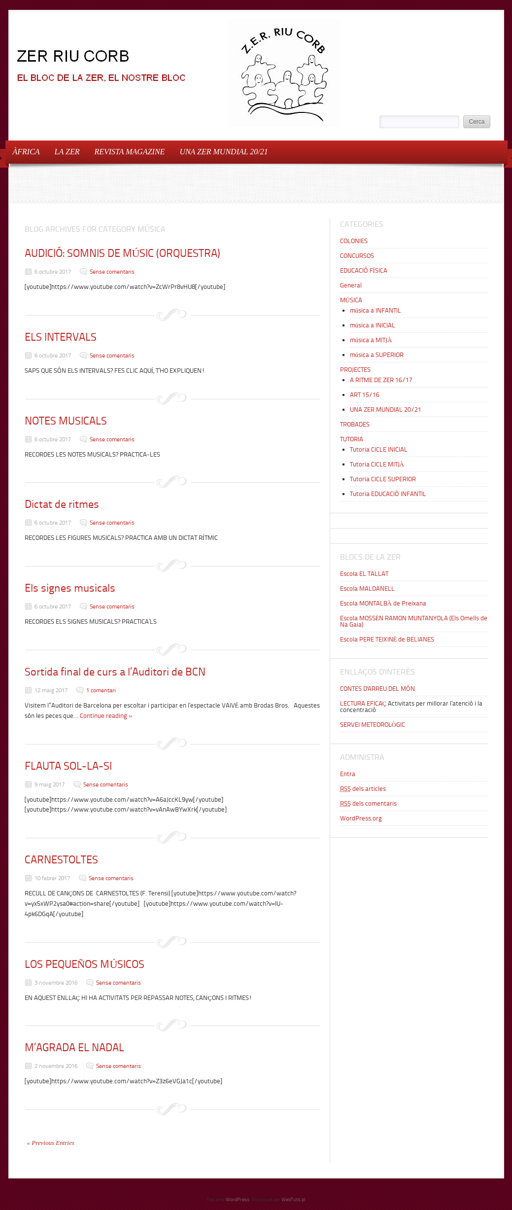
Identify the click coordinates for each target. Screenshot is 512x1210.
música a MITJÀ (371, 340)
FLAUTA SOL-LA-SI (68, 766)
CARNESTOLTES (61, 859)
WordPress (237, 1199)
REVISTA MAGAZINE (129, 151)
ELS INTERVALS (61, 337)
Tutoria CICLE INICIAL (379, 449)
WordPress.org (361, 818)
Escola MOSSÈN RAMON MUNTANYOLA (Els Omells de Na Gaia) (414, 621)
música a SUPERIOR (377, 354)
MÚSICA (351, 300)
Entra (347, 774)
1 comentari (101, 690)
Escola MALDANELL (367, 588)
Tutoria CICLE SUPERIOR (383, 479)
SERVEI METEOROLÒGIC (372, 724)
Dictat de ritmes (62, 504)
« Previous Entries (50, 1142)
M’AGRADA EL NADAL (74, 1047)
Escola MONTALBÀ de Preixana (383, 603)
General (351, 285)
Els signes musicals (70, 588)
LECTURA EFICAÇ (363, 703)
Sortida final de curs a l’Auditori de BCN (115, 671)
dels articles (363, 788)
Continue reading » (106, 715)
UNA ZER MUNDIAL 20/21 (220, 151)
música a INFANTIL (376, 310)
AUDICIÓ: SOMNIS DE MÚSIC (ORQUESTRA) (123, 253)
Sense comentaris (112, 271)
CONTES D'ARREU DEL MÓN (377, 688)
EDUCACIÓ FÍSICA (363, 270)
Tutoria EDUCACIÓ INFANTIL (388, 494)
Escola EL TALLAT (364, 573)
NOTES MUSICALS (66, 420)
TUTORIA (351, 439)
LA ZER (67, 151)
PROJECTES (355, 369)
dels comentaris (368, 803)
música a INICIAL (373, 325)
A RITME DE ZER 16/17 (381, 380)
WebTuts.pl (293, 1199)
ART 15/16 (364, 394)
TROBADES (355, 424)
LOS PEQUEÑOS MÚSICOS (85, 964)
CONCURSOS (357, 255)
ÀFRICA (26, 151)
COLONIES (354, 241)
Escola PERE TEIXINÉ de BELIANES (387, 639)
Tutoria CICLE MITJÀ (377, 464)
